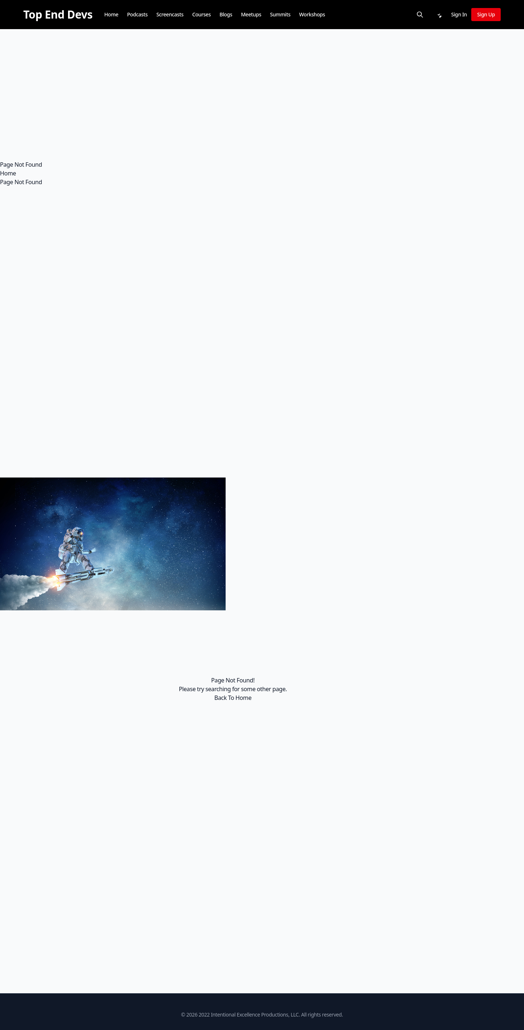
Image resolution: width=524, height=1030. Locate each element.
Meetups (251, 14)
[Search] (419, 14)
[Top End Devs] (57, 14)
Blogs (225, 14)
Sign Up (486, 14)
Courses (201, 14)
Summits (280, 14)
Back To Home (232, 698)
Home (111, 14)
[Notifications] (438, 14)
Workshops (312, 14)
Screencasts (170, 14)
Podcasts (137, 14)
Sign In (459, 14)
